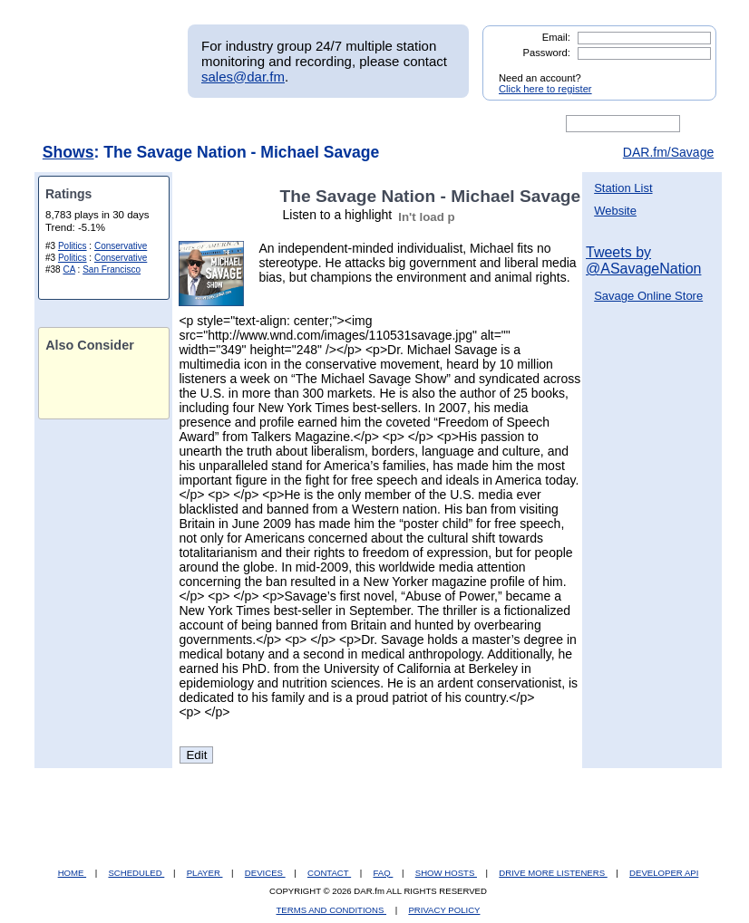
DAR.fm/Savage (668, 152)
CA (68, 269)
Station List (623, 188)
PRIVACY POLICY (444, 910)
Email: (556, 37)
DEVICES (265, 873)
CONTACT (329, 873)
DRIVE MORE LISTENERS (553, 873)
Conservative (120, 246)
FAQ (384, 873)
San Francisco (112, 269)
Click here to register (545, 88)
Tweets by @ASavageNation (643, 260)
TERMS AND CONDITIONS (332, 910)
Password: (546, 52)
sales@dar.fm (243, 76)
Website (615, 210)
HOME (72, 873)
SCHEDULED (136, 873)
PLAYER (205, 873)
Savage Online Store (648, 296)
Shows (68, 152)
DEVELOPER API (663, 873)
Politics (72, 246)
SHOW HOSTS (446, 873)
